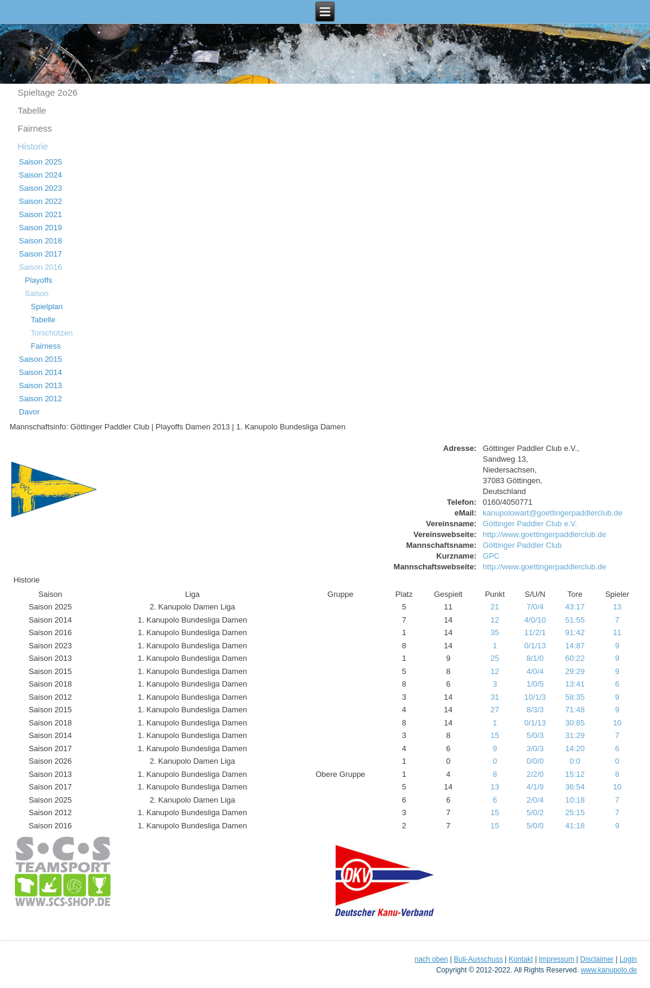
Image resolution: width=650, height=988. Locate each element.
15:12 (575, 774)
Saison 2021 (40, 214)
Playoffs (39, 280)
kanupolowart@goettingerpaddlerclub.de (553, 512)
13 (617, 606)
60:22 (575, 658)
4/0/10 (535, 619)
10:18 (575, 799)
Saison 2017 (40, 253)
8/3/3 (535, 709)
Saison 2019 (40, 227)
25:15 (575, 812)
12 (494, 619)
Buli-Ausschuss (478, 959)
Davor (29, 411)
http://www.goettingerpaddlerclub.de (544, 534)
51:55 (575, 619)
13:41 (575, 683)
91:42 (575, 632)
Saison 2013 (40, 385)
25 (494, 658)
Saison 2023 (40, 188)
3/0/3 (535, 748)
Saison (37, 293)
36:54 (575, 786)
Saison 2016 (40, 267)
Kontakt (520, 959)
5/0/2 (535, 812)
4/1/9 (535, 786)
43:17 (575, 606)
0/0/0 (535, 761)
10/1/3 (535, 697)
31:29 (575, 735)
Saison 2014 (40, 372)
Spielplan (47, 306)
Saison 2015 (40, 359)
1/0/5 (535, 683)
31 (494, 697)
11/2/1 (535, 632)
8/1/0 (535, 658)
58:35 (575, 697)
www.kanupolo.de (609, 970)
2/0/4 (535, 799)
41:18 (575, 825)
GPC (491, 555)
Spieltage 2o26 (48, 92)
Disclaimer (597, 959)
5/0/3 (535, 735)
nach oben (431, 959)
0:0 (574, 761)
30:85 (575, 722)
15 (494, 735)
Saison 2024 (40, 174)
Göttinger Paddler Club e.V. (530, 523)
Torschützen (52, 332)
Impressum (556, 959)
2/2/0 (535, 774)
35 (494, 632)
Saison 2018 (40, 240)
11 (617, 632)
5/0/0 (535, 825)
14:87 (575, 645)
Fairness (35, 128)
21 (494, 606)
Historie (33, 146)
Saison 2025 (40, 161)
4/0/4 (535, 671)
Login (628, 959)
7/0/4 (535, 606)
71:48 (575, 709)
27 (494, 709)
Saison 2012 (40, 398)
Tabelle (32, 110)
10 (617, 722)
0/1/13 (535, 645)
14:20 (575, 748)
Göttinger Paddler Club (522, 545)
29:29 (575, 671)
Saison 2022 (40, 201)
